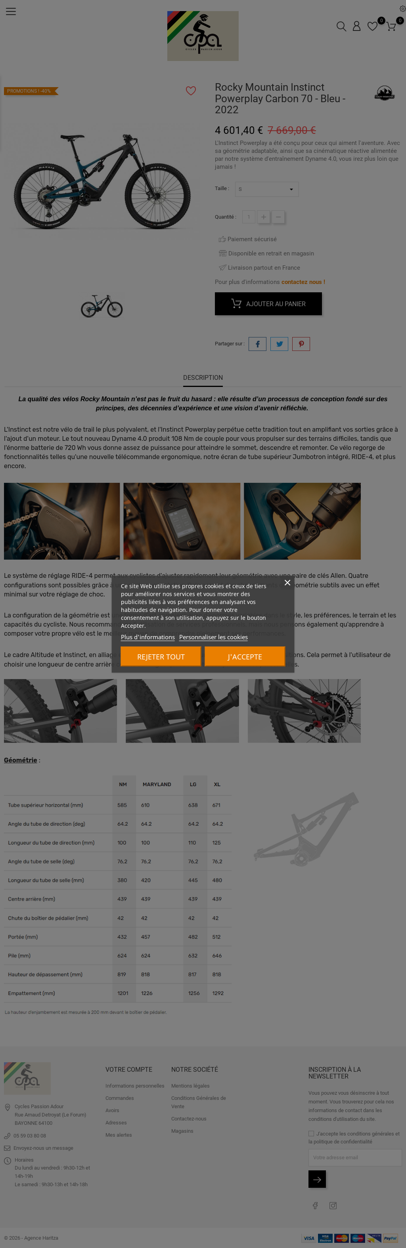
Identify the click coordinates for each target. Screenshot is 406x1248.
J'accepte (245, 656)
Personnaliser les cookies (213, 636)
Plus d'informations (148, 636)
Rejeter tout (161, 656)
